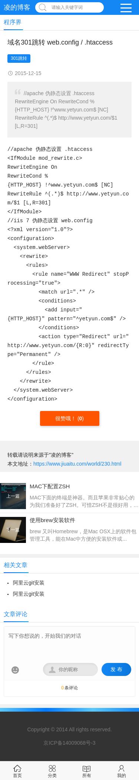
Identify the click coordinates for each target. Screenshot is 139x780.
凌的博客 (17, 7)
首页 (17, 770)
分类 (52, 770)
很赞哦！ (66, 418)
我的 (121, 770)
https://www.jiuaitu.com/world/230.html (77, 464)
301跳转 (19, 58)
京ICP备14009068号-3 (69, 743)
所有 (86, 770)
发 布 (116, 669)
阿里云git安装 (28, 583)
